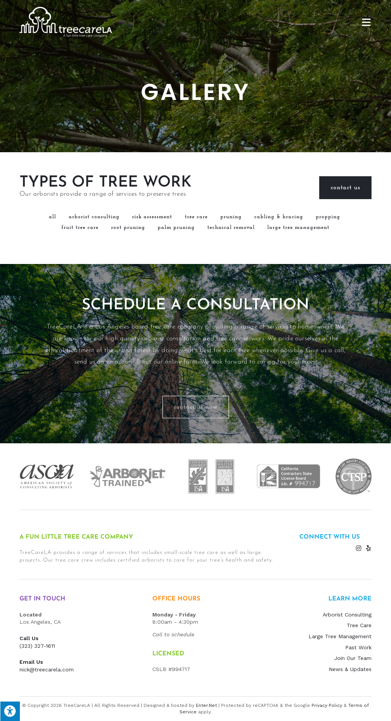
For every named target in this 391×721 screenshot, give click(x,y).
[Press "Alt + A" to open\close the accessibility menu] (10, 711)
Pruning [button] (231, 217)
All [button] (52, 217)
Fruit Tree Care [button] (80, 227)
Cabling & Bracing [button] (278, 217)
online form (181, 418)
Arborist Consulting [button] (94, 217)
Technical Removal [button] (231, 227)
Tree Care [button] (196, 217)
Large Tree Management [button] (298, 227)
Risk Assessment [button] (152, 217)
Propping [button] (328, 217)
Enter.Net (206, 705)
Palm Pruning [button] (176, 227)
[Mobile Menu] (367, 21)
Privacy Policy (327, 705)
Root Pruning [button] (128, 227)
